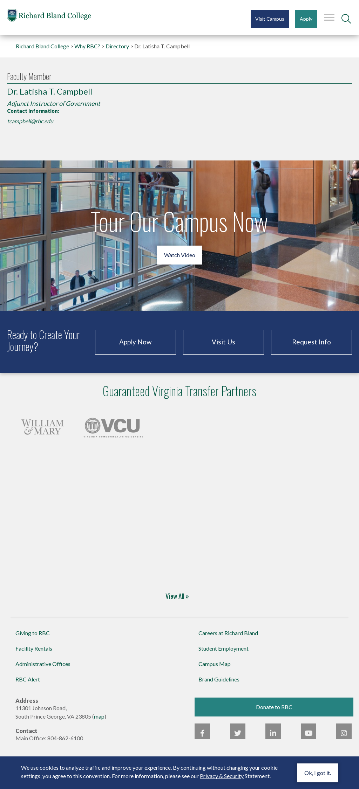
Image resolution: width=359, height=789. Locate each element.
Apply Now (135, 342)
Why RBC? (87, 46)
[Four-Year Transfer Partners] (42, 425)
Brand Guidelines (218, 679)
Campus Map (214, 663)
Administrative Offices (42, 663)
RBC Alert (27, 679)
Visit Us (223, 342)
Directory (117, 46)
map (99, 716)
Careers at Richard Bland (228, 633)
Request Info (311, 342)
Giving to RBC (32, 633)
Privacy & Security (222, 776)
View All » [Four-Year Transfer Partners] (177, 596)
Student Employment (223, 648)
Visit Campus (269, 19)
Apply (306, 19)
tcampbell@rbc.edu (30, 121)
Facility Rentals (33, 648)
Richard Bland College (49, 17)
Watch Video (179, 255)
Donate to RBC (274, 707)
